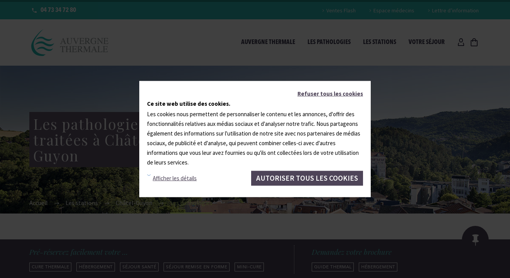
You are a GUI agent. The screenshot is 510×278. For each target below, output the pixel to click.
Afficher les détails (175, 178)
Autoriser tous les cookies (307, 178)
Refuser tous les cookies (330, 93)
